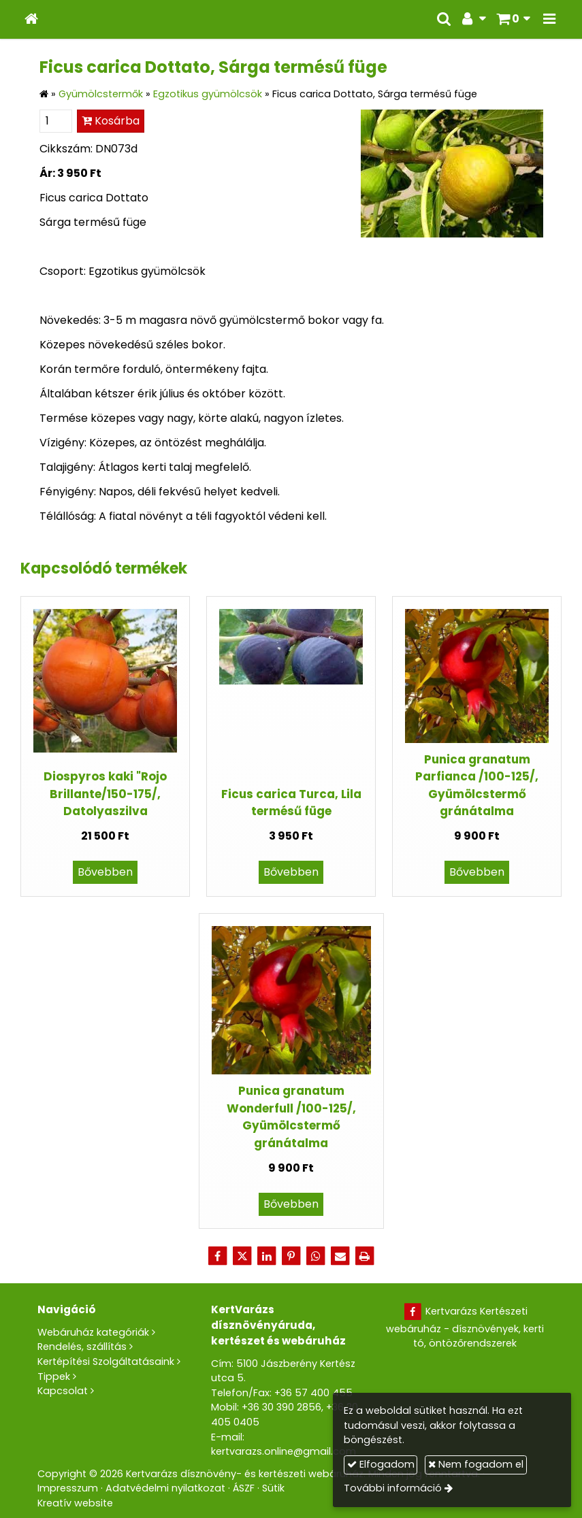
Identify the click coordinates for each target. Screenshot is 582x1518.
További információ (393, 1488)
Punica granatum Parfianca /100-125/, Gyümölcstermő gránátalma (476, 785)
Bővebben (105, 872)
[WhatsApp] (316, 1256)
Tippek (53, 1376)
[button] (549, 19)
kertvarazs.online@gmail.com (283, 1451)
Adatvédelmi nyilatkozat (165, 1488)
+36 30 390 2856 (281, 1407)
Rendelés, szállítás (82, 1346)
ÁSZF (244, 1488)
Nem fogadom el (475, 1464)
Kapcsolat (62, 1391)
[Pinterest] (291, 1256)
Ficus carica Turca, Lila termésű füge (291, 802)
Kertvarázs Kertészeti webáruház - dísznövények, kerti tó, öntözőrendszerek (465, 1327)
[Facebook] (218, 1256)
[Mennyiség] (55, 121)
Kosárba (111, 121)
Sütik (273, 1488)
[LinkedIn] (267, 1256)
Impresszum (67, 1488)
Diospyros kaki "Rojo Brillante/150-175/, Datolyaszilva (105, 793)
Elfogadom (381, 1464)
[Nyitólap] (31, 19)
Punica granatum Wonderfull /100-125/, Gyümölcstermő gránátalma (291, 1117)
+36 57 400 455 (313, 1393)
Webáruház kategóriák (93, 1332)
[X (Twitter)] (242, 1256)
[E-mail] (340, 1256)
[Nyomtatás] (365, 1256)
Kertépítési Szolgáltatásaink (105, 1361)
